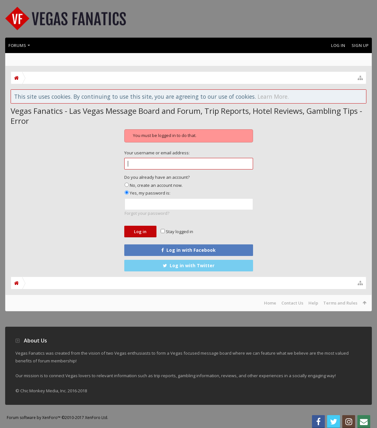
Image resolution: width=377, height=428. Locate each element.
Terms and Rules (340, 303)
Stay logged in (177, 231)
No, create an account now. (154, 185)
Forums (17, 45)
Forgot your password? (147, 213)
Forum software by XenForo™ (57, 417)
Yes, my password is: (147, 193)
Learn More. (273, 96)
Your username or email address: (157, 153)
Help (313, 303)
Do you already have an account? (157, 177)
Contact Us (292, 303)
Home (270, 303)
